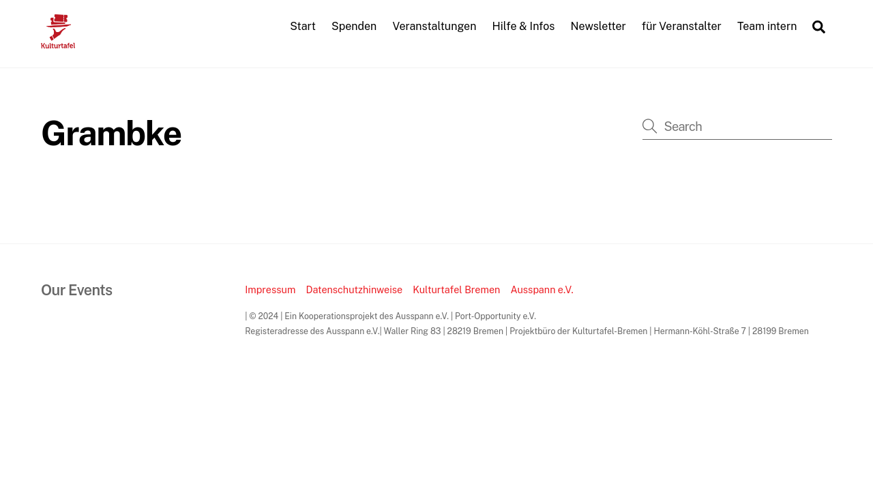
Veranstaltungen (434, 26)
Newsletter (598, 26)
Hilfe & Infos (523, 26)
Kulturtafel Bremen (456, 289)
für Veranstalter (682, 26)
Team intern (767, 26)
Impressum (270, 289)
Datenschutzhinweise (354, 289)
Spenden (353, 26)
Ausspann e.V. (541, 289)
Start (303, 26)
